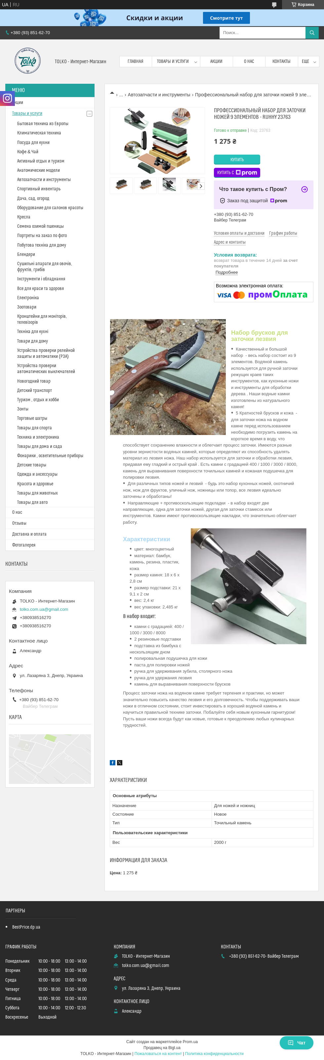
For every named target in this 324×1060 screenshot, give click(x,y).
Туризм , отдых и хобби (38, 400)
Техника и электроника (38, 437)
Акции (216, 61)
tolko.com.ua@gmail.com (44, 609)
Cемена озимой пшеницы (40, 226)
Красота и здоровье (35, 484)
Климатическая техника (39, 133)
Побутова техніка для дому (41, 245)
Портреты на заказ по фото (42, 235)
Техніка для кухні (32, 331)
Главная (135, 61)
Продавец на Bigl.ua (162, 1047)
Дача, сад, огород (33, 198)
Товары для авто (32, 502)
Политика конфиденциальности (214, 1053)
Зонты (22, 409)
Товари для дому (32, 341)
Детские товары (31, 465)
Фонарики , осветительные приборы (50, 455)
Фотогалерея (23, 545)
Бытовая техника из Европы (42, 123)
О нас (249, 61)
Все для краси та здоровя (40, 288)
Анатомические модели (38, 170)
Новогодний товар (34, 381)
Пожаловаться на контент (158, 1053)
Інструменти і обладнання (41, 279)
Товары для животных (37, 493)
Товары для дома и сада (39, 446)
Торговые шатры (32, 418)
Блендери (26, 254)
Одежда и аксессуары (37, 474)
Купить (237, 160)
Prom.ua (190, 1041)
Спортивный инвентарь (39, 189)
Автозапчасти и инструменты (159, 94)
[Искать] (312, 33)
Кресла (23, 217)
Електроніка (28, 298)
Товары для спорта (34, 428)
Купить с (237, 173)
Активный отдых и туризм (40, 161)
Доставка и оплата (29, 534)
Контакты (281, 61)
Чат (296, 1043)
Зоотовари (26, 307)
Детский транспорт (34, 390)
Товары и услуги (173, 61)
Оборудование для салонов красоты (50, 208)
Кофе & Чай (27, 152)
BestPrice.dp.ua (26, 927)
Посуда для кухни (33, 142)
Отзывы (19, 523)
